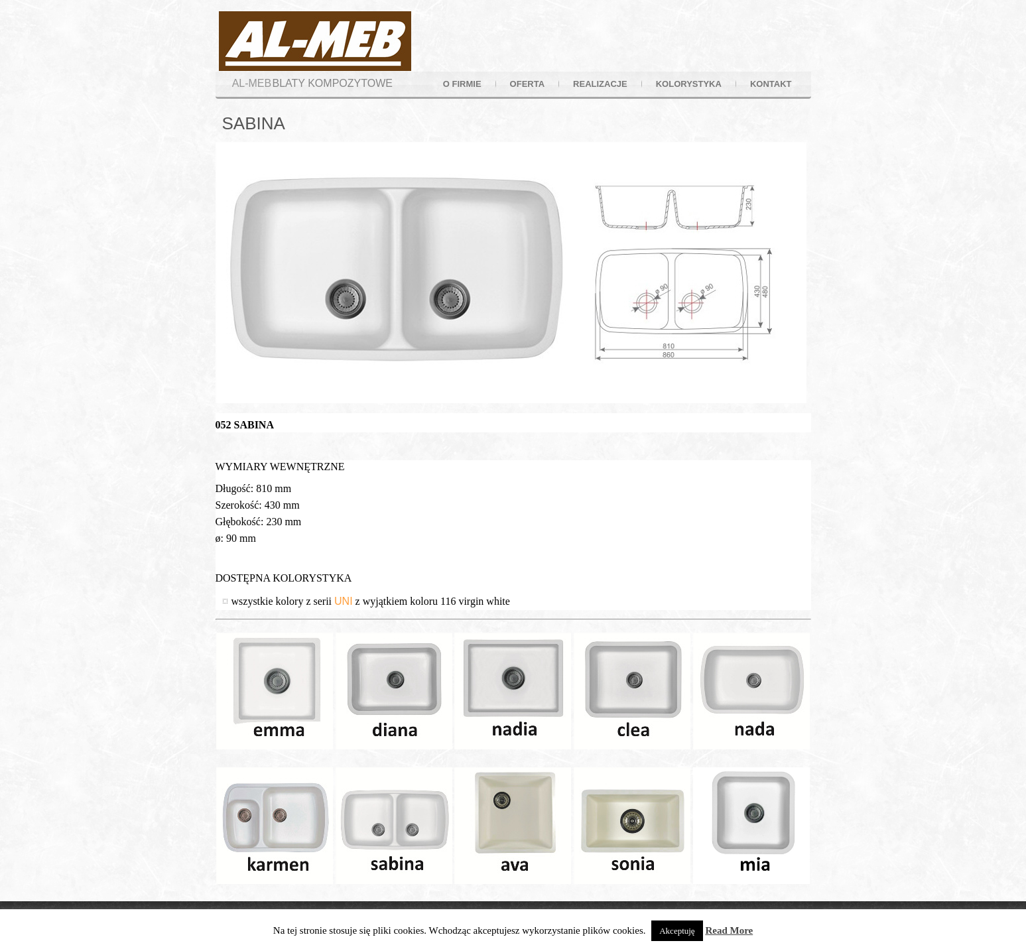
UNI (343, 601)
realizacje (600, 84)
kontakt (771, 84)
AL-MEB (252, 83)
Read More (729, 930)
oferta (527, 84)
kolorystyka (689, 84)
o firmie (462, 84)
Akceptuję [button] (676, 931)
